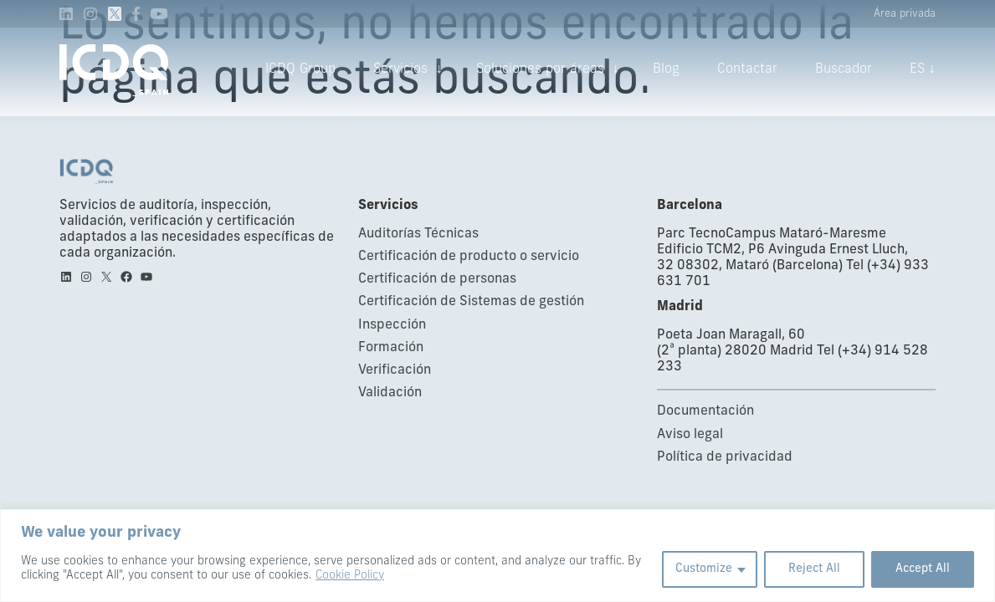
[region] (497, 555)
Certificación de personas (437, 279)
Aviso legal (690, 434)
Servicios (400, 69)
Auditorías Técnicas (418, 234)
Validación (390, 393)
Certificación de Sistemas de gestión (471, 302)
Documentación (705, 411)
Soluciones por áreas (540, 69)
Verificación (394, 370)
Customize (703, 569)
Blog (666, 69)
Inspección (392, 325)
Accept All (922, 569)
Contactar (747, 69)
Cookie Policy (349, 575)
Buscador (843, 69)
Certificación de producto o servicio (468, 256)
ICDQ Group (300, 69)
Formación (390, 348)
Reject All (814, 569)
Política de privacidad (724, 457)
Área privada (905, 13)
